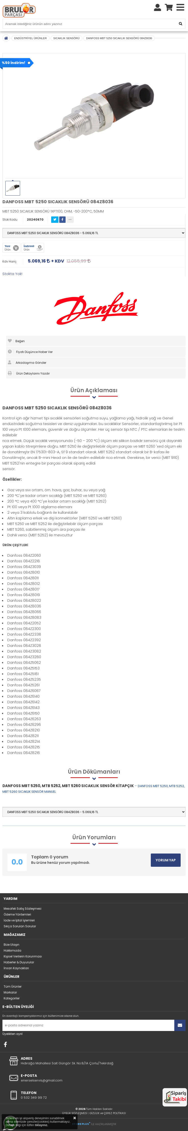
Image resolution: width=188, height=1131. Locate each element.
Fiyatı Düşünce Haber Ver (30, 352)
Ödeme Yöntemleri (17, 914)
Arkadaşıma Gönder (27, 362)
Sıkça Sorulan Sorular (20, 926)
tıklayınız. (41, 1125)
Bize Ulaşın (11, 944)
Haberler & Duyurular (19, 962)
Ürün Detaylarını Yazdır (29, 373)
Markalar (10, 992)
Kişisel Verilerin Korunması (23, 956)
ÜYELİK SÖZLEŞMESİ (74, 1113)
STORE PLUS (81, 1124)
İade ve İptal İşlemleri (19, 920)
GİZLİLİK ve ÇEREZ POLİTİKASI (108, 1113)
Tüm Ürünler (13, 986)
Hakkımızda (12, 950)
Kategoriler (12, 998)
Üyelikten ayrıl (12, 1034)
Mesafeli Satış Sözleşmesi (22, 908)
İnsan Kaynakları (16, 968)
